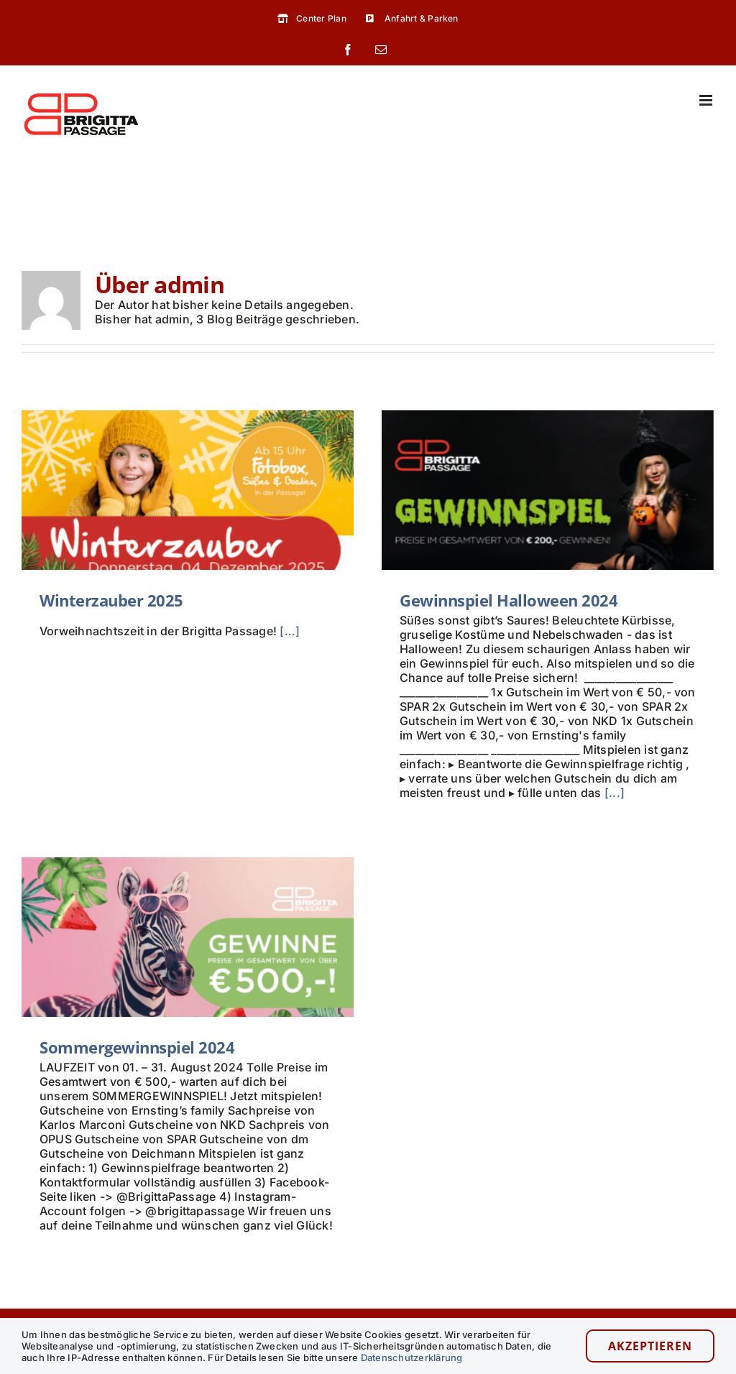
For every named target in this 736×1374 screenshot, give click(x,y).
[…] (290, 631)
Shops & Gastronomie (442, 1311)
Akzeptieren (650, 1346)
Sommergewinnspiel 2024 (163, 1022)
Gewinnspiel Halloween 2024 (503, 600)
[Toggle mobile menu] (706, 100)
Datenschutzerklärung (412, 1357)
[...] (609, 792)
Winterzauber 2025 (111, 600)
